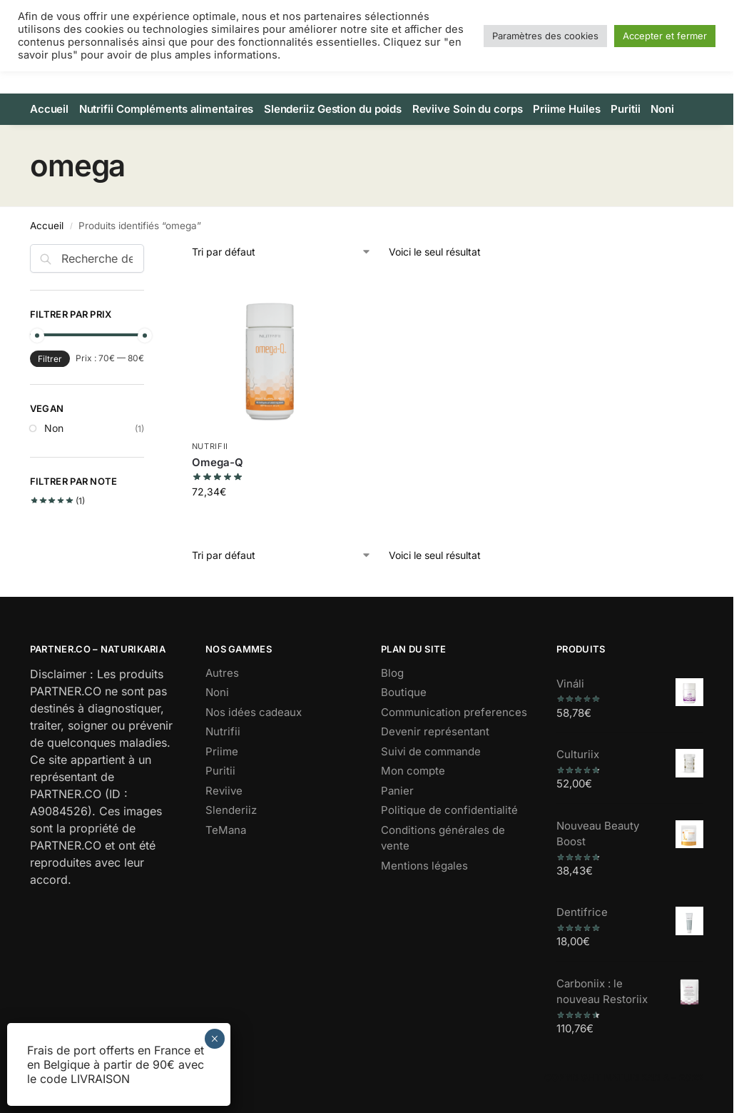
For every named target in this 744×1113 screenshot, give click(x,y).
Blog (392, 696)
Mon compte (413, 795)
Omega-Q (217, 486)
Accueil (46, 249)
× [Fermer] (214, 1039)
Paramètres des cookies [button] (545, 35)
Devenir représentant (435, 755)
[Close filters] (148, 277)
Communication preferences (454, 735)
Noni (217, 716)
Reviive (224, 814)
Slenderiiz (231, 834)
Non (53, 452)
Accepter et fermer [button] (665, 35)
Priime (221, 775)
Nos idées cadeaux (253, 735)
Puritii (220, 795)
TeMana (225, 853)
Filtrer (50, 382)
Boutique (404, 716)
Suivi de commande (431, 775)
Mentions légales (424, 889)
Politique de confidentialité (449, 834)
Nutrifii (210, 470)
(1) (58, 525)
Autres (222, 696)
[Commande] (282, 275)
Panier (397, 814)
